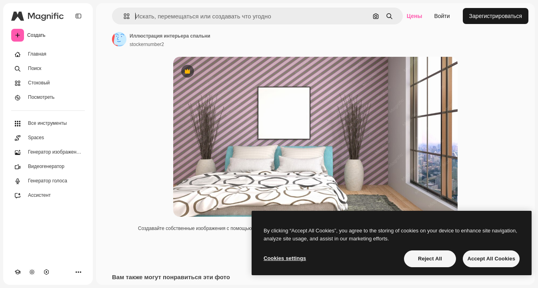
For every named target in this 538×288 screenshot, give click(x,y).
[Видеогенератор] (48, 166)
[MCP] (46, 272)
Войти (442, 16)
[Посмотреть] (48, 97)
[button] (123, 16)
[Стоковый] (48, 83)
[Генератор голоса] (48, 181)
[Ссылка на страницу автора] (119, 39)
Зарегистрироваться (495, 16)
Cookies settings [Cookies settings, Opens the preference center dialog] (285, 258)
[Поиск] (48, 68)
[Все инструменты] (48, 123)
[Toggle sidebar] (78, 16)
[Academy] (17, 272)
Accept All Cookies (491, 259)
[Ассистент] (48, 195)
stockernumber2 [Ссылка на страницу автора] (147, 44)
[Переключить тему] (32, 272)
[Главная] (48, 54)
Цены (414, 16)
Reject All (430, 259)
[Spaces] (48, 138)
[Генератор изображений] (48, 152)
